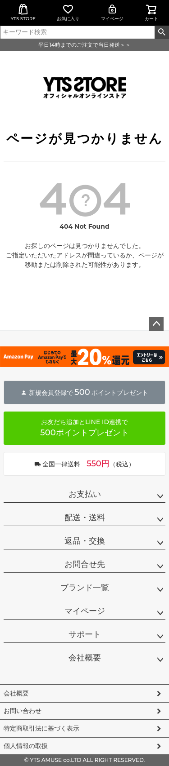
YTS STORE (23, 13)
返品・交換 (84, 541)
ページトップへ (156, 324)
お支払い (85, 494)
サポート (85, 634)
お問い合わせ (22, 711)
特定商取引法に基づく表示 (41, 728)
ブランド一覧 (84, 588)
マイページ (112, 13)
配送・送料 (84, 517)
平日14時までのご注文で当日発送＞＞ (84, 44)
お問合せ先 (84, 564)
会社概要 (85, 658)
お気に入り (68, 13)
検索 (162, 32)
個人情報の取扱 (26, 746)
